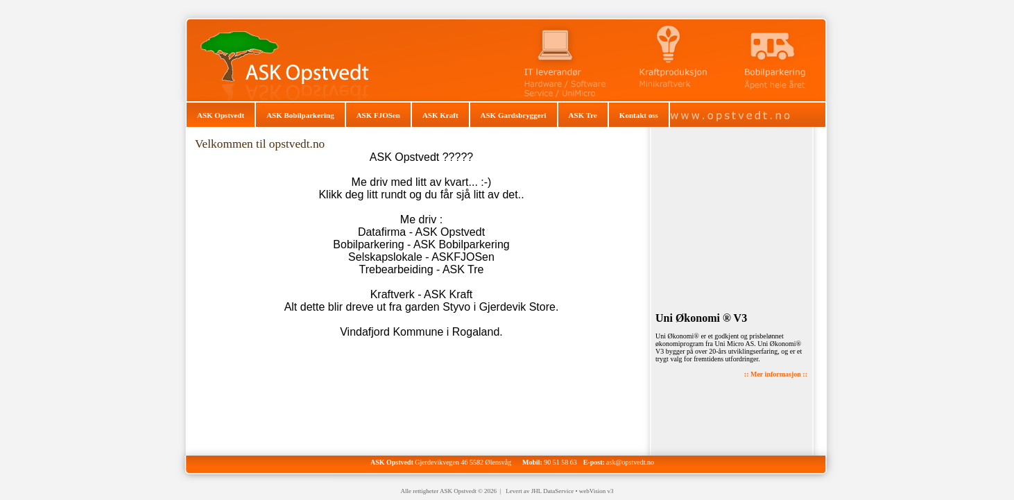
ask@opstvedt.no (630, 462)
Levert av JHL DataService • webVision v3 (559, 491)
